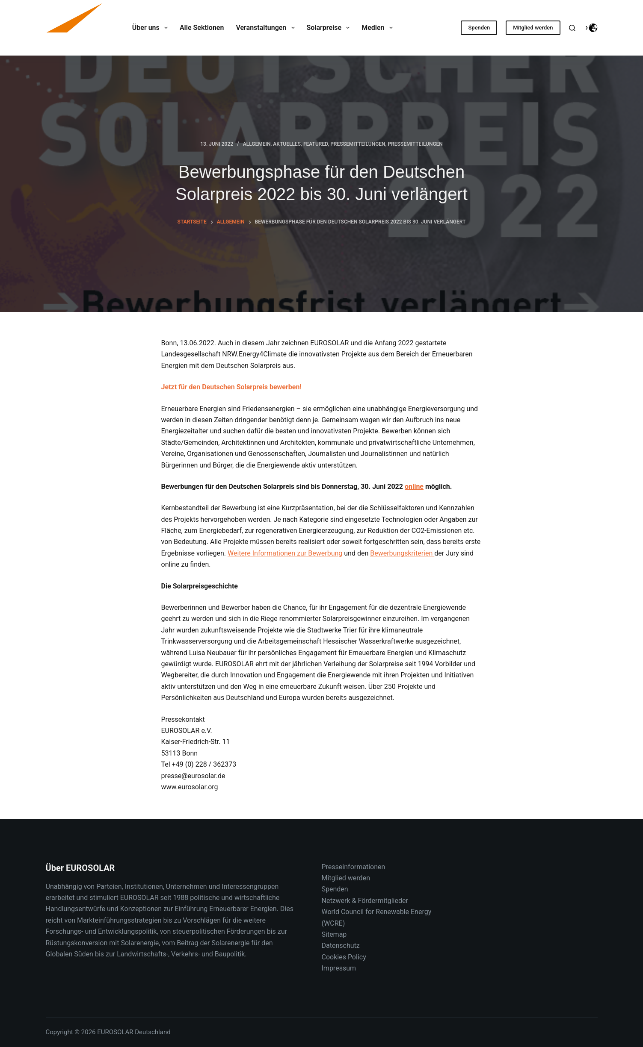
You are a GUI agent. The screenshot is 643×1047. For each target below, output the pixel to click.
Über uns (151, 28)
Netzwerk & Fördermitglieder (365, 901)
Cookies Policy (344, 957)
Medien (379, 28)
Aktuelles (287, 144)
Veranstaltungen (267, 28)
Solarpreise (330, 28)
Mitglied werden (533, 27)
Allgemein (257, 144)
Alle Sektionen (202, 28)
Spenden (479, 27)
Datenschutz (341, 945)
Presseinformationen (353, 867)
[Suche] (572, 28)
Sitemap (334, 934)
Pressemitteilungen (357, 144)
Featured (315, 144)
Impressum (339, 968)
